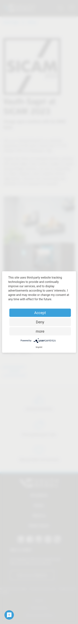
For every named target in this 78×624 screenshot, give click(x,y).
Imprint (39, 347)
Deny (40, 322)
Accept (40, 313)
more (40, 331)
